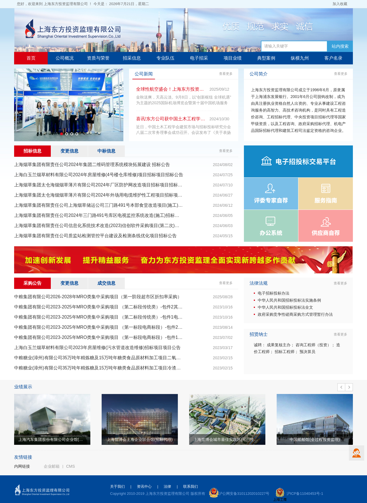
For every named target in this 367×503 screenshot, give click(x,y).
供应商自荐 (325, 226)
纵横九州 (300, 58)
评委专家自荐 (271, 194)
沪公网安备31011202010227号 (244, 493)
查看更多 (226, 74)
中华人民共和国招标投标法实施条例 (289, 300)
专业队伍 (165, 58)
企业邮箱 (52, 466)
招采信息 (132, 58)
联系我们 (190, 486)
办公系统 (271, 226)
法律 (167, 486)
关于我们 (117, 486)
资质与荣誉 (98, 58)
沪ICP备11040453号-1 (305, 493)
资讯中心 (144, 486)
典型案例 (266, 58)
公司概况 (65, 58)
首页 (31, 58)
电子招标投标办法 (273, 293)
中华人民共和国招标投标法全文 (285, 307)
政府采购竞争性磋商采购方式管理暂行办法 (295, 314)
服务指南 (326, 194)
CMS (70, 466)
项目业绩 (233, 58)
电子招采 (199, 58)
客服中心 (356, 453)
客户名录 (333, 58)
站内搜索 (340, 46)
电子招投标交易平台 (298, 161)
